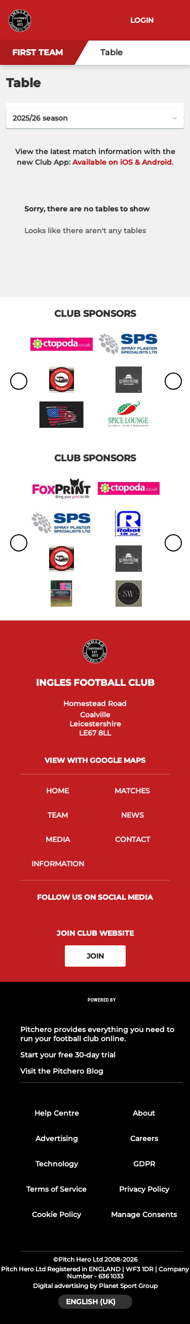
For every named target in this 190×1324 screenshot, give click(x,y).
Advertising (56, 1138)
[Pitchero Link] (102, 1013)
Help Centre (56, 1113)
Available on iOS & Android (122, 162)
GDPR (144, 1163)
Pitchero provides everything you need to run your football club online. (97, 1034)
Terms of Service (56, 1189)
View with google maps (95, 760)
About (144, 1113)
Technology (56, 1163)
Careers (144, 1138)
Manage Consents (144, 1214)
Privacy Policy (144, 1189)
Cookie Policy (56, 1214)
